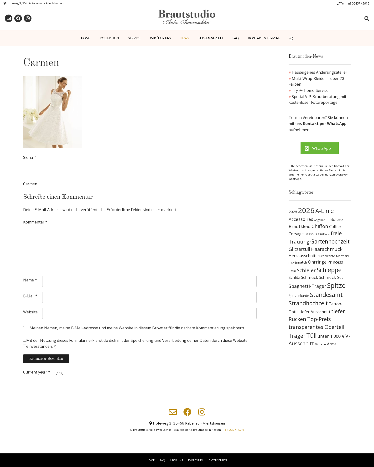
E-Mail (30, 296)
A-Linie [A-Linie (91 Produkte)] (324, 211)
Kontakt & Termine (264, 38)
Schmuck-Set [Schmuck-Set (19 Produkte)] (331, 277)
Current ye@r (36, 372)
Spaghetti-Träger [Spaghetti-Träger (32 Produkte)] (307, 286)
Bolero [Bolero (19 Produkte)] (336, 219)
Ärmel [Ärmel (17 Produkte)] (332, 344)
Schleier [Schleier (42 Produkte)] (306, 270)
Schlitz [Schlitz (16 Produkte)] (294, 277)
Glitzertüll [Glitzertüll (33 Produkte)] (299, 249)
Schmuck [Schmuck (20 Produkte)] (309, 277)
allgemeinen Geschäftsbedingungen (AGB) (316, 174)
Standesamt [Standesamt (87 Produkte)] (326, 295)
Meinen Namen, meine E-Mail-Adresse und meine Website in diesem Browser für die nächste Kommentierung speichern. (137, 328)
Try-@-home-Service (310, 90)
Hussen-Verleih (211, 38)
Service (134, 38)
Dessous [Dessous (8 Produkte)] (311, 234)
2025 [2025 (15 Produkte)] (293, 211)
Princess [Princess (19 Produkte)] (335, 262)
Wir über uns (160, 38)
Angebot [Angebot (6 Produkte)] (319, 220)
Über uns (176, 460)
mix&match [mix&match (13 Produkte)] (298, 262)
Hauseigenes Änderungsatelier (319, 72)
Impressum (195, 460)
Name (30, 280)
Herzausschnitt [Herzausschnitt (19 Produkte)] (303, 255)
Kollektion (109, 38)
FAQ (236, 38)
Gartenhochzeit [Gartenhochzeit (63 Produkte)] (330, 241)
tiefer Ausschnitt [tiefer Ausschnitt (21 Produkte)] (315, 311)
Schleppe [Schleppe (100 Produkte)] (329, 270)
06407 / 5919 (360, 3)
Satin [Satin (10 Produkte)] (292, 271)
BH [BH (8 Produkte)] (327, 220)
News (185, 38)
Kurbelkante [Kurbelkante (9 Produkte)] (326, 256)
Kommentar (35, 222)
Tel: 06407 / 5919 (233, 429)
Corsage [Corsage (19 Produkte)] (296, 233)
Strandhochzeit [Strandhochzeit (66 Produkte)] (308, 303)
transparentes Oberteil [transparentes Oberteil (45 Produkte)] (316, 326)
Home (85, 38)
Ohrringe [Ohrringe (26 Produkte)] (317, 262)
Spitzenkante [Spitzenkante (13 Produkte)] (299, 295)
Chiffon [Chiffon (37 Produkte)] (320, 226)
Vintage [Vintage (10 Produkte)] (320, 344)
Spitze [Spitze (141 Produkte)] (336, 285)
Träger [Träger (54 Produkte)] (297, 335)
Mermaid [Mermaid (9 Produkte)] (342, 256)
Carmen (30, 184)
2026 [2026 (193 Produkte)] (306, 210)
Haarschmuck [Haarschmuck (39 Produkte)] (327, 249)
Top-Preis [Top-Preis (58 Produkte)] (319, 319)
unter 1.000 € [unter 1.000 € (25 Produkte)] (330, 336)
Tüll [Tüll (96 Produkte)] (311, 335)
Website (30, 312)
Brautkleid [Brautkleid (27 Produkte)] (300, 226)
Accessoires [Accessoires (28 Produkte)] (301, 219)
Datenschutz (217, 460)
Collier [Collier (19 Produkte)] (335, 226)
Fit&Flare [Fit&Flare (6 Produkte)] (324, 234)
